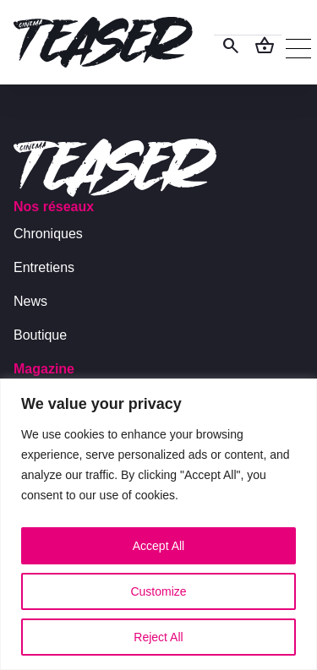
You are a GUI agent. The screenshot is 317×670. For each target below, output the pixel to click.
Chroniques (48, 233)
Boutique (40, 335)
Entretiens (44, 267)
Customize (158, 591)
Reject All (158, 637)
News (30, 301)
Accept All (158, 546)
